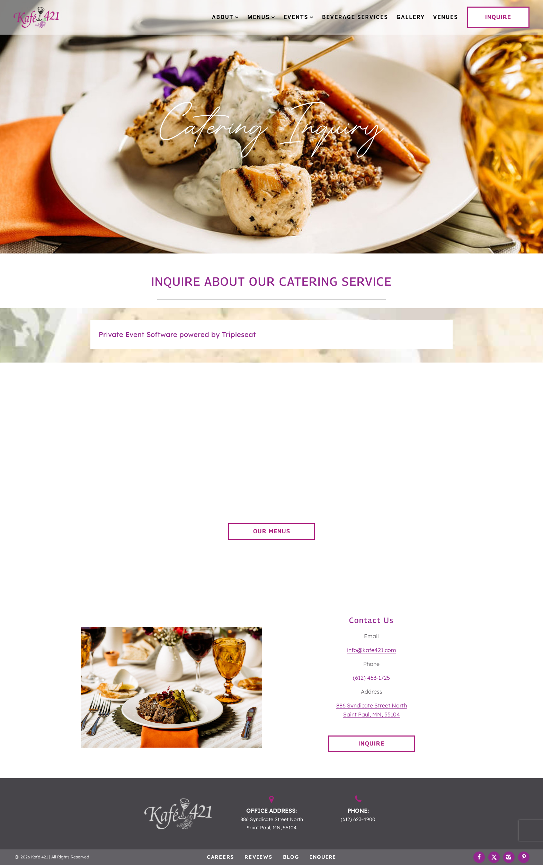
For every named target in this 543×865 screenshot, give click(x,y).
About (222, 17)
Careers (220, 857)
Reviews (258, 857)
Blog (291, 857)
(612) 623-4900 (358, 819)
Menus (258, 17)
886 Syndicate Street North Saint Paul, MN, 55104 (271, 823)
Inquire (323, 857)
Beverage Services (355, 17)
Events (296, 17)
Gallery (411, 17)
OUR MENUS (271, 531)
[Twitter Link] (494, 857)
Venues (445, 17)
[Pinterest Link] (523, 857)
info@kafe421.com (371, 649)
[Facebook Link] (479, 857)
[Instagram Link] (509, 857)
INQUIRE (498, 17)
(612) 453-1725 (371, 677)
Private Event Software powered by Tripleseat (177, 334)
